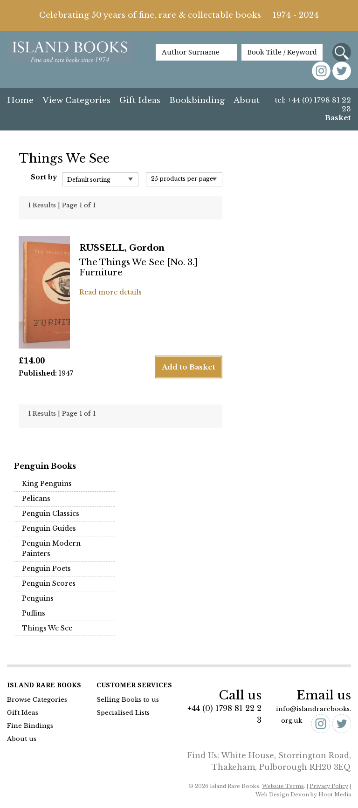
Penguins (38, 598)
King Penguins (47, 483)
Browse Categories (37, 700)
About (247, 100)
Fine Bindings (30, 726)
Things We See (47, 628)
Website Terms (283, 786)
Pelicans (36, 498)
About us (21, 739)
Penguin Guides (49, 528)
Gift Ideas (139, 100)
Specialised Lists (123, 713)
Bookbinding (197, 100)
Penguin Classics (50, 513)
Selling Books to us (127, 700)
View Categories (76, 100)
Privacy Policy (329, 786)
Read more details (110, 292)
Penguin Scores (49, 583)
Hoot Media (334, 794)
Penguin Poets (46, 568)
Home (20, 100)
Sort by (44, 177)
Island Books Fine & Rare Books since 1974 (70, 57)
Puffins (33, 613)
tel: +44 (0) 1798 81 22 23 (313, 104)
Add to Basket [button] (188, 367)
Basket (338, 117)
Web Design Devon (282, 794)
